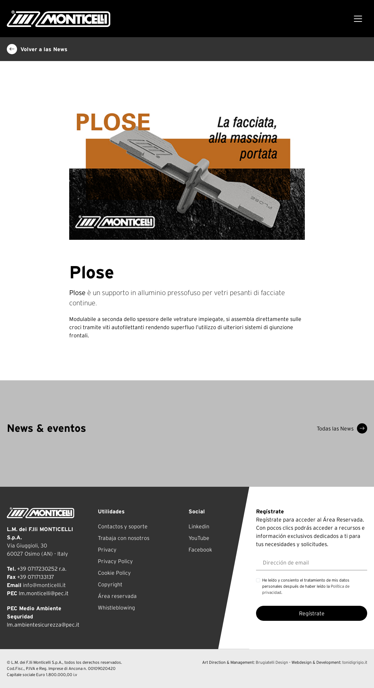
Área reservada (117, 596)
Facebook (200, 549)
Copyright (110, 584)
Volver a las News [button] (37, 49)
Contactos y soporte (123, 526)
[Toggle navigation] (358, 18)
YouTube (199, 538)
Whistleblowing (116, 607)
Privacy (107, 549)
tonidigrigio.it (354, 662)
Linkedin (199, 526)
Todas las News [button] (342, 428)
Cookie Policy (114, 573)
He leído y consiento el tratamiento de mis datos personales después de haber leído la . (305, 586)
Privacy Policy (115, 561)
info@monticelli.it (44, 585)
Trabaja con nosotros (123, 538)
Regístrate (312, 613)
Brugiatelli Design (272, 662)
